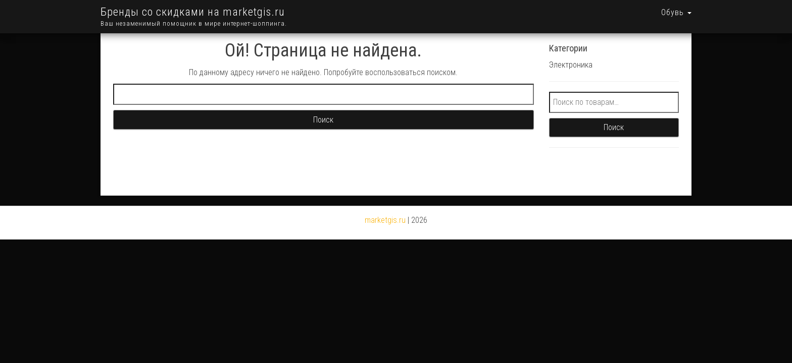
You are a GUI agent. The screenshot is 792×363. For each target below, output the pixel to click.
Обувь (676, 12)
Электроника (570, 50)
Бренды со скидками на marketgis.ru (193, 12)
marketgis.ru (385, 206)
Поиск (614, 113)
